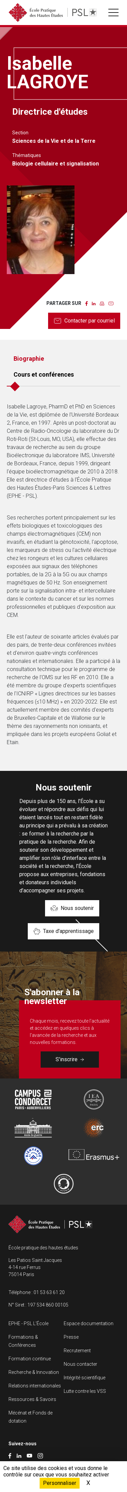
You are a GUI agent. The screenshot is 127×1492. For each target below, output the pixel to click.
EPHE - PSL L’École (28, 1323)
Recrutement (77, 1350)
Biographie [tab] (29, 358)
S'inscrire (70, 1059)
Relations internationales (34, 1385)
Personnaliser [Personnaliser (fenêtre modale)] (59, 1483)
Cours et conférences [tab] (44, 374)
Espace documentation (88, 1323)
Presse (71, 1337)
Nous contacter (80, 1364)
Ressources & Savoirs (32, 1399)
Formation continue (29, 1358)
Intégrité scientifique (84, 1377)
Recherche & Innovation (33, 1372)
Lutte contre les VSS (85, 1391)
